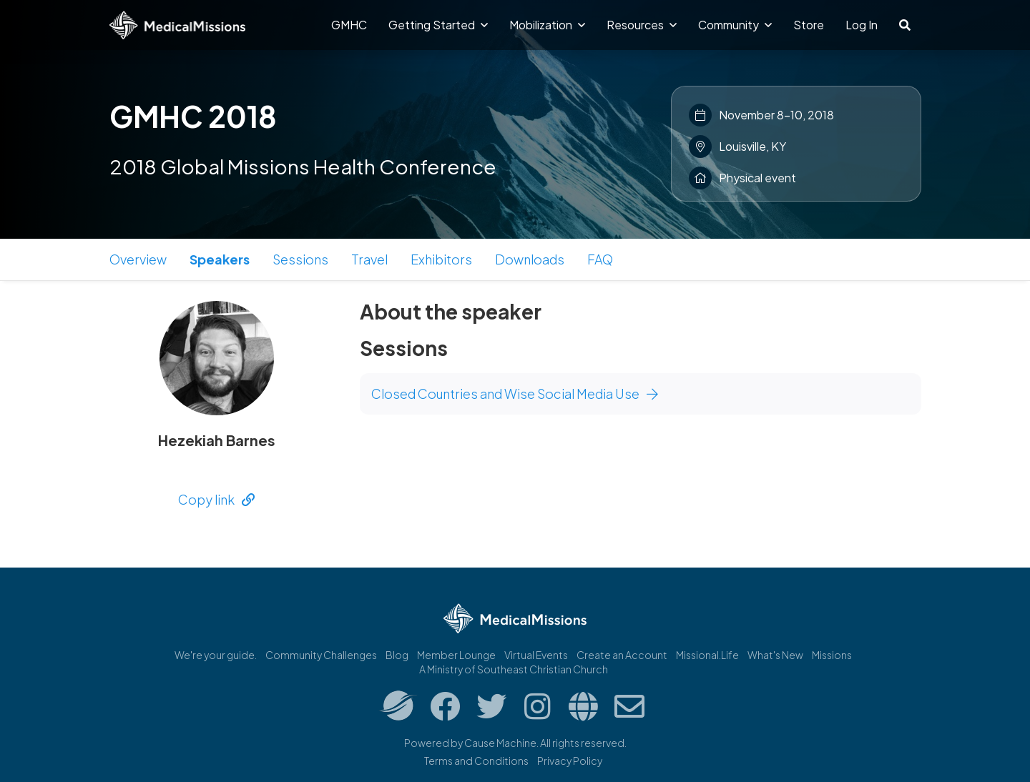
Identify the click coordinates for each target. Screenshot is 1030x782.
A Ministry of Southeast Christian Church (513, 669)
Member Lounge (456, 654)
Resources (642, 24)
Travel (369, 259)
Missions (832, 654)
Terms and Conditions (476, 760)
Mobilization (547, 24)
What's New (775, 654)
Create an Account (622, 654)
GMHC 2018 (193, 115)
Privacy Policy (569, 760)
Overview (138, 259)
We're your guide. (216, 654)
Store (808, 24)
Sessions (300, 259)
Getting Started (438, 24)
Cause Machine (500, 742)
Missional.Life (707, 654)
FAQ (600, 259)
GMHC (349, 24)
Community (735, 24)
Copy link (216, 499)
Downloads (529, 259)
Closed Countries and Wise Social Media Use (514, 393)
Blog (397, 654)
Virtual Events (536, 654)
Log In (861, 24)
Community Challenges (321, 654)
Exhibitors (441, 259)
